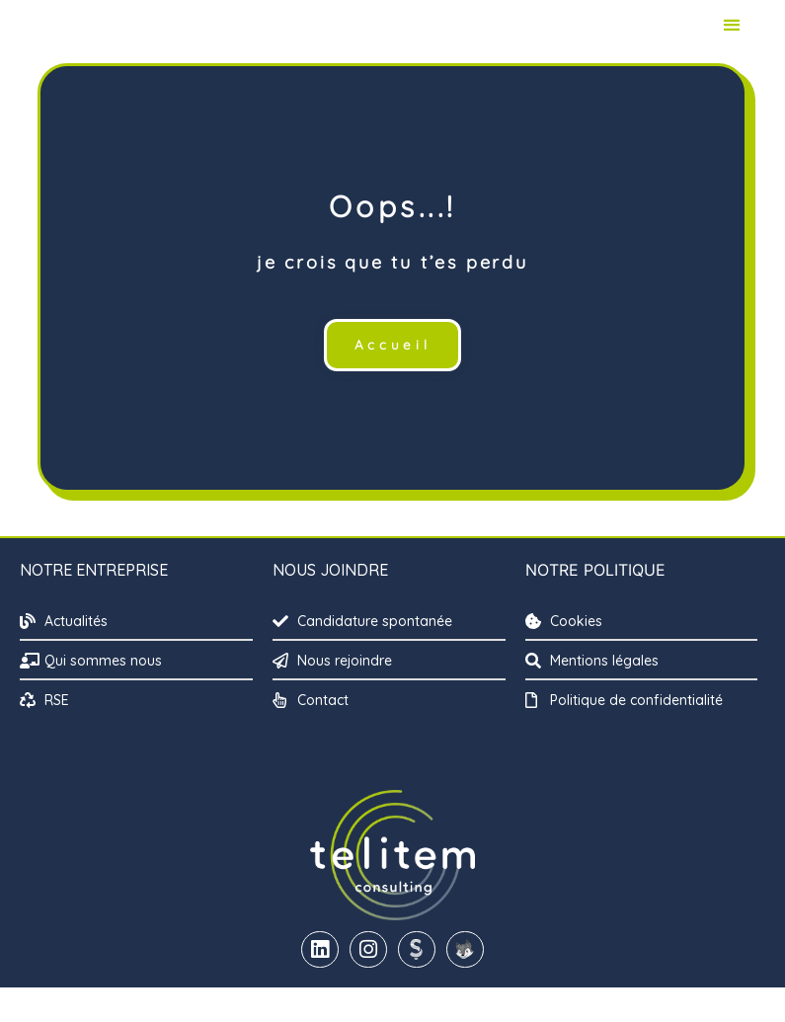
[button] (731, 42)
